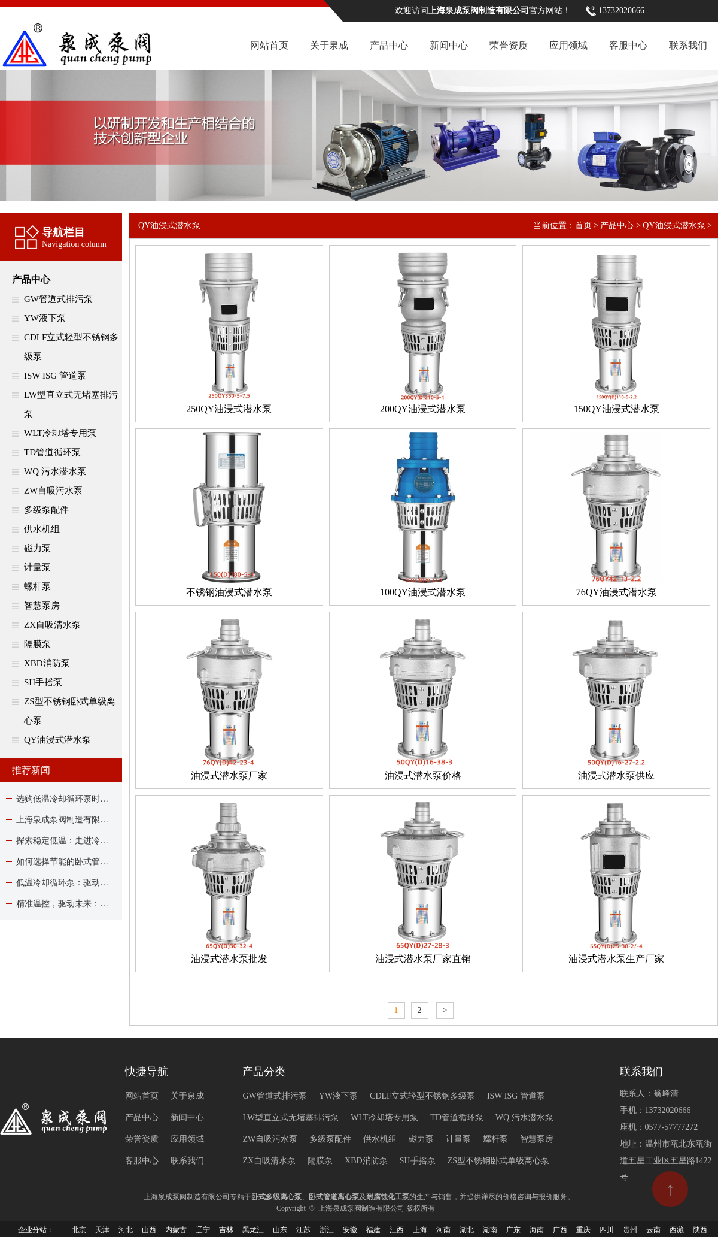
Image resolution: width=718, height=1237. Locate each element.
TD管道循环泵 (52, 452)
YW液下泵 (45, 318)
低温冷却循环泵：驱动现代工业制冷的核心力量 (61, 882)
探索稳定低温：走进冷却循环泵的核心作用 (61, 840)
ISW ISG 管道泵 (55, 375)
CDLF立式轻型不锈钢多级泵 (71, 346)
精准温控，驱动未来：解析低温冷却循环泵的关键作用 (61, 903)
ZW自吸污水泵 (53, 490)
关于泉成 (329, 45)
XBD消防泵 (47, 663)
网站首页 (269, 45)
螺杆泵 (37, 586)
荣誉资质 (508, 45)
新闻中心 (449, 45)
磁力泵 (37, 548)
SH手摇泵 (43, 682)
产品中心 (389, 45)
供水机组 (42, 529)
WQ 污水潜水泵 (55, 471)
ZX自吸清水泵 (52, 625)
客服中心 (628, 45)
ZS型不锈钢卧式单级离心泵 (69, 711)
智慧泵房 (42, 605)
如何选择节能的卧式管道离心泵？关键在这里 (61, 861)
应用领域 (568, 45)
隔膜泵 (37, 644)
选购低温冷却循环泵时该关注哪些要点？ (61, 798)
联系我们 (688, 45)
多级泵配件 (46, 510)
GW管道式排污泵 (58, 299)
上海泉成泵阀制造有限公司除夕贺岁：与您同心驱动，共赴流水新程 (61, 819)
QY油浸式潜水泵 (57, 740)
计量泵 (37, 567)
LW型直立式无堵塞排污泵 (71, 404)
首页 (583, 225)
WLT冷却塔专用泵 (60, 433)
